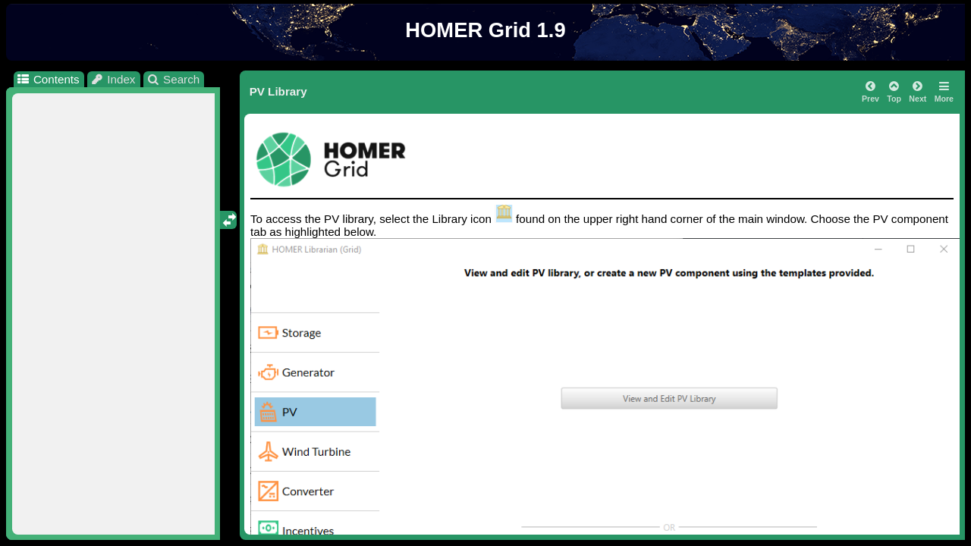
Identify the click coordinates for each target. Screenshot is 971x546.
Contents (47, 79)
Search (173, 79)
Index (113, 79)
